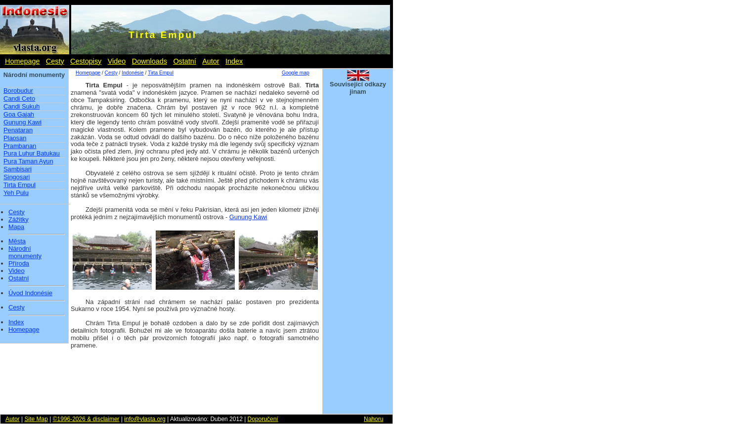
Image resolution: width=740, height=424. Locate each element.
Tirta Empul (19, 185)
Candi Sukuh (21, 106)
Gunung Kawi (22, 122)
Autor (210, 61)
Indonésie (132, 73)
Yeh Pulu (16, 192)
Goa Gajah (18, 114)
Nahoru (373, 419)
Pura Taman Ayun (28, 161)
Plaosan (14, 138)
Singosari (16, 177)
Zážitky (18, 219)
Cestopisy (85, 61)
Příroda (18, 263)
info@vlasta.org (145, 419)
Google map (295, 73)
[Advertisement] (358, 261)
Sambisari (17, 169)
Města (17, 241)
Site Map (35, 419)
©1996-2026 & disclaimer (86, 419)
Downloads (149, 61)
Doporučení (263, 419)
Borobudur (18, 90)
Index (234, 61)
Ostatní (184, 61)
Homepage (22, 61)
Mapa (16, 227)
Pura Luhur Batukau (31, 153)
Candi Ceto (19, 98)
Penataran (18, 130)
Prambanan (19, 146)
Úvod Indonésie (30, 293)
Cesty (55, 61)
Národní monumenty (25, 252)
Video (117, 61)
